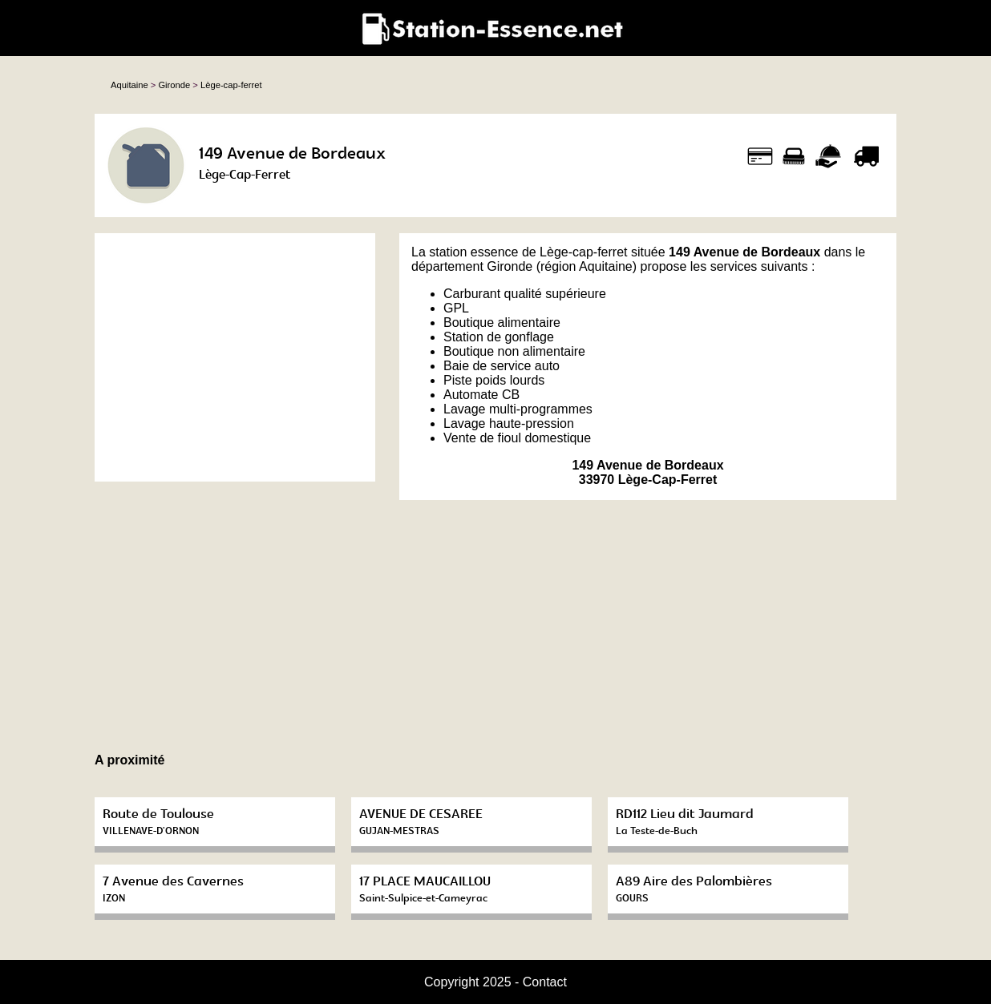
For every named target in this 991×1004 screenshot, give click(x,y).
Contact (545, 982)
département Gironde (471, 266)
